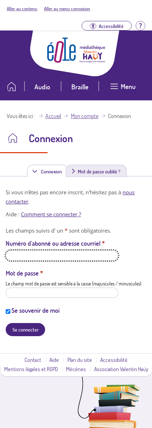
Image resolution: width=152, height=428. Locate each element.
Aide (54, 359)
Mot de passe (24, 273)
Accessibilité (113, 359)
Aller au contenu (22, 8)
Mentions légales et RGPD (31, 368)
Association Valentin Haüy (121, 368)
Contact (33, 359)
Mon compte (84, 115)
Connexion (52, 171)
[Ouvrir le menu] (123, 89)
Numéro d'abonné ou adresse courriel (55, 243)
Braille (79, 86)
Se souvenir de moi (35, 310)
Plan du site (79, 359)
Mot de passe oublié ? (99, 171)
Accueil (53, 115)
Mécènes (76, 368)
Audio (42, 86)
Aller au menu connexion (67, 8)
